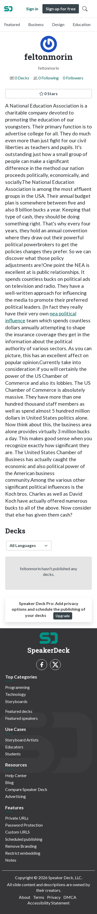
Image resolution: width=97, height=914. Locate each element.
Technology (15, 694)
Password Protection (24, 824)
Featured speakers (21, 718)
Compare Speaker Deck (26, 789)
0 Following (48, 77)
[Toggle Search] (85, 8)
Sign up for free (61, 8)
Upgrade (63, 616)
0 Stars (48, 93)
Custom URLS (17, 831)
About (24, 897)
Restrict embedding (22, 853)
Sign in (32, 8)
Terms (38, 897)
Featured (12, 24)
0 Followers (73, 77)
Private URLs (16, 817)
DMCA (69, 897)
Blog (9, 782)
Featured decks (18, 711)
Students (13, 753)
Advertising (15, 796)
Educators (14, 746)
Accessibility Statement (48, 902)
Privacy (54, 897)
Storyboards (16, 701)
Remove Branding (21, 846)
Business (36, 24)
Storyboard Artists (22, 739)
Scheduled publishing (23, 839)
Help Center (16, 775)
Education (82, 24)
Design (58, 24)
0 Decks (22, 77)
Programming (17, 687)
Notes (10, 860)
